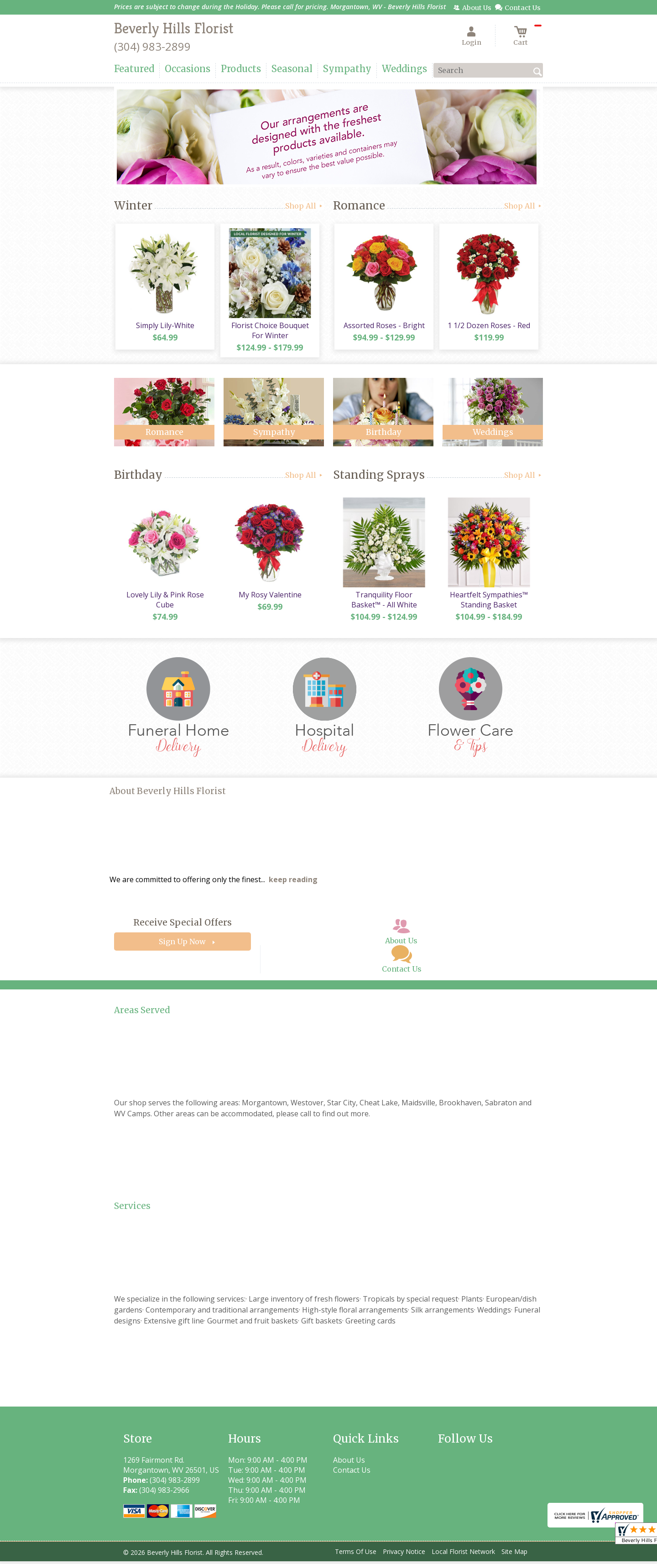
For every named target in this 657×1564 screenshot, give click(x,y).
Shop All (304, 205)
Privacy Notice (404, 1554)
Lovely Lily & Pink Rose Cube (164, 602)
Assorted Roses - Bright (383, 327)
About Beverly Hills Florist (168, 794)
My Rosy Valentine (269, 597)
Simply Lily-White (164, 327)
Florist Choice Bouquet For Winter (269, 332)
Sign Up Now (182, 944)
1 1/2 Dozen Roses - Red (488, 327)
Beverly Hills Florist (173, 28)
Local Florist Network (463, 1554)
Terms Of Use (355, 1554)
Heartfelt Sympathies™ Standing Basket (488, 602)
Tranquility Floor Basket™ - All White (383, 602)
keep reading (293, 883)
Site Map (514, 1554)
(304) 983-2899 (152, 46)
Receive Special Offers (182, 925)
